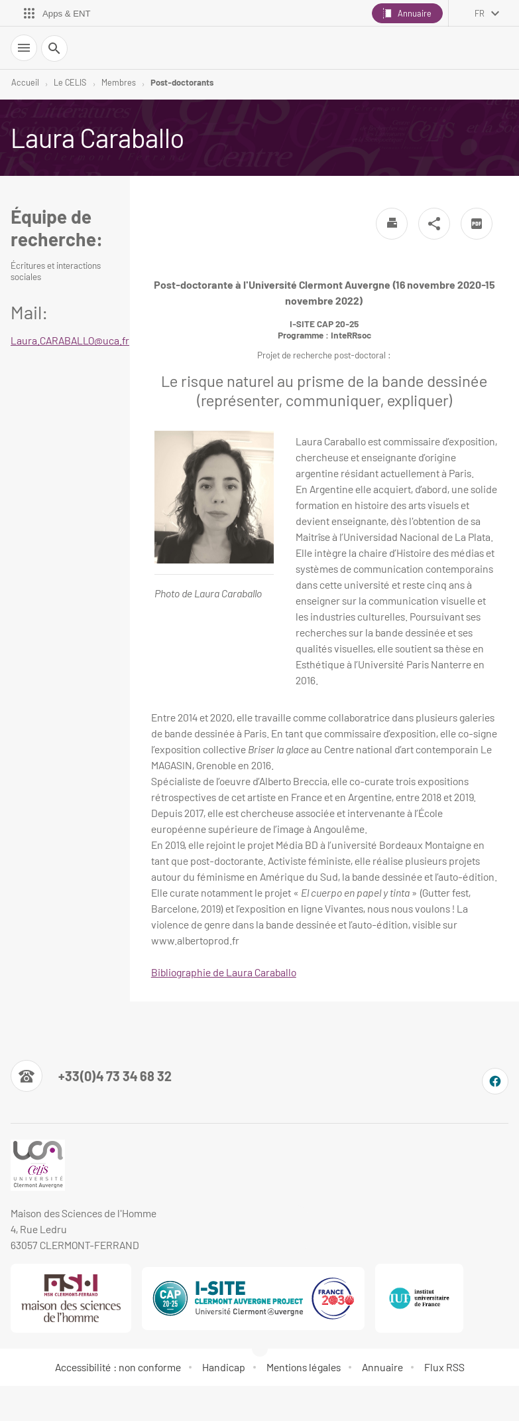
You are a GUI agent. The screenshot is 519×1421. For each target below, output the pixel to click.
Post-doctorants (181, 82)
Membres (118, 82)
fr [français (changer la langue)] (480, 13)
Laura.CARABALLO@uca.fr (70, 340)
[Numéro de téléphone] (91, 1076)
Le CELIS (70, 82)
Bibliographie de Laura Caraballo (223, 972)
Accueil (25, 82)
